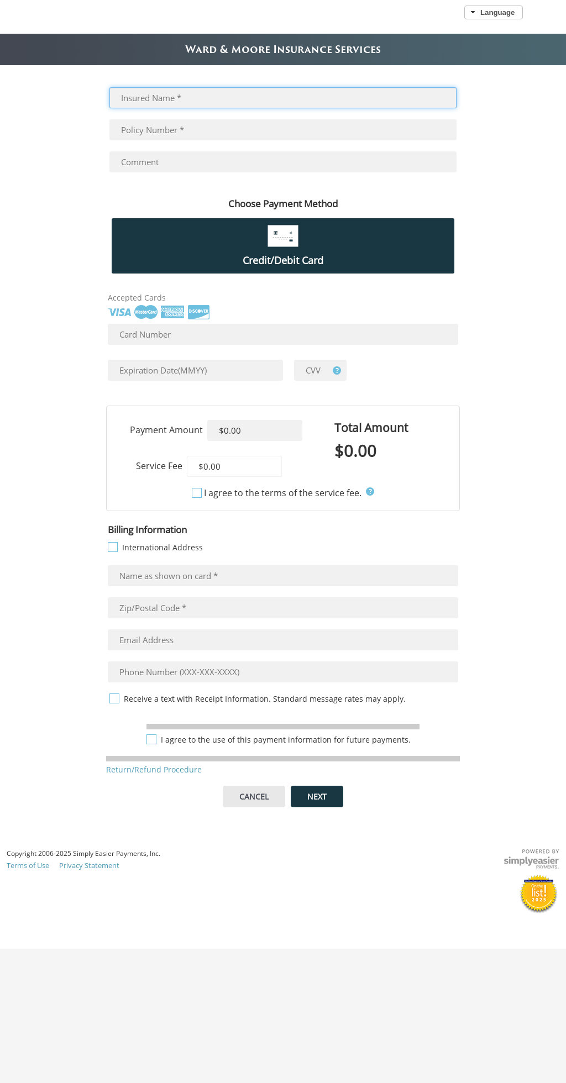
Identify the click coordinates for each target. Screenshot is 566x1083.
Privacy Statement (89, 865)
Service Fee (159, 466)
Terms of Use (28, 865)
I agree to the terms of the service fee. (282, 493)
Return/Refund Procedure (154, 769)
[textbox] (283, 97)
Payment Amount (166, 430)
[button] (493, 12)
